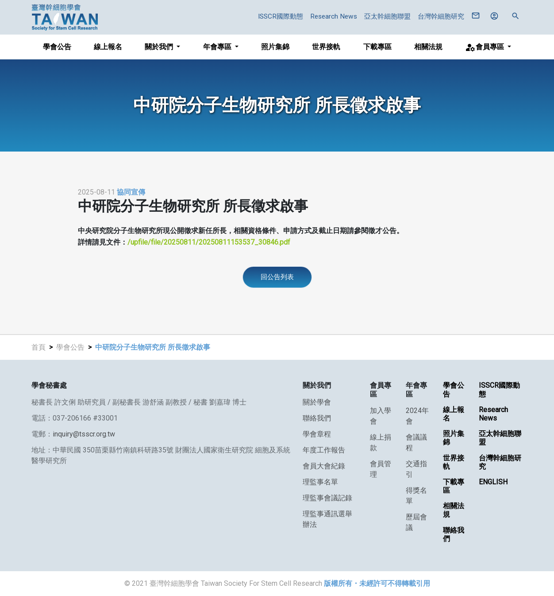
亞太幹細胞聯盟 (387, 16)
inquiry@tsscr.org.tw (84, 434)
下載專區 (377, 47)
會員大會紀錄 (324, 466)
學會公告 (57, 47)
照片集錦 (275, 47)
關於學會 (317, 402)
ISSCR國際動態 (280, 16)
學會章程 (317, 434)
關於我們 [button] (160, 47)
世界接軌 (326, 47)
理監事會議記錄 (327, 498)
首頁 (38, 347)
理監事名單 (320, 482)
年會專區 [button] (218, 47)
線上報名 (108, 47)
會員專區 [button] (485, 47)
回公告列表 (277, 277)
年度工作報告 (324, 450)
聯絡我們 (317, 418)
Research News (333, 16)
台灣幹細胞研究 (441, 16)
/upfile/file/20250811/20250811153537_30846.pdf (208, 242)
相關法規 (428, 47)
